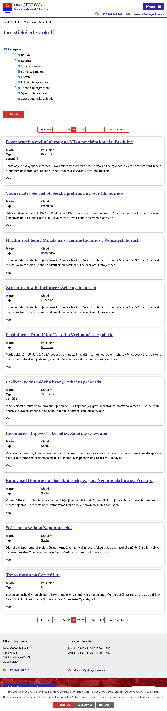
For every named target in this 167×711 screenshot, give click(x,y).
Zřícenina (47, 300)
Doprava (26, 60)
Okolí (16, 22)
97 (78, 129)
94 (64, 129)
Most (44, 587)
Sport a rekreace (31, 66)
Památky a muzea (32, 71)
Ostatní (25, 77)
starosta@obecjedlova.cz (148, 14)
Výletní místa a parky (34, 93)
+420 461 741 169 (111, 14)
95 (69, 129)
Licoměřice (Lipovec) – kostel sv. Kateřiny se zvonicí (56, 433)
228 (102, 129)
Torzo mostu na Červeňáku (33, 575)
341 (112, 129)
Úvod (6, 22)
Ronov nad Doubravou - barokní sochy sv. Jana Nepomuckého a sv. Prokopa (79, 480)
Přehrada (47, 206)
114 (93, 129)
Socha (45, 493)
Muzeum (47, 347)
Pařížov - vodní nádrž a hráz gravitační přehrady (53, 382)
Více (9, 178)
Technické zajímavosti (35, 88)
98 (83, 129)
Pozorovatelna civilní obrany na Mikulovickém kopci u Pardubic (69, 142)
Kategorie (14, 49)
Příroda (25, 55)
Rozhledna (48, 253)
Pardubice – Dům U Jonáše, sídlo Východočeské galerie (59, 334)
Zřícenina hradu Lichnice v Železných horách (51, 287)
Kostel (45, 446)
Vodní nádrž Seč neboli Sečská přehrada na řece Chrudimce (64, 193)
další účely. (153, 692)
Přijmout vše (63, 705)
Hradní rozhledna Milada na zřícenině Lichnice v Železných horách (73, 240)
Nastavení (104, 705)
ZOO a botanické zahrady (37, 98)
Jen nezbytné (85, 705)
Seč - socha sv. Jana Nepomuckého (39, 527)
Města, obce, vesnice (34, 82)
